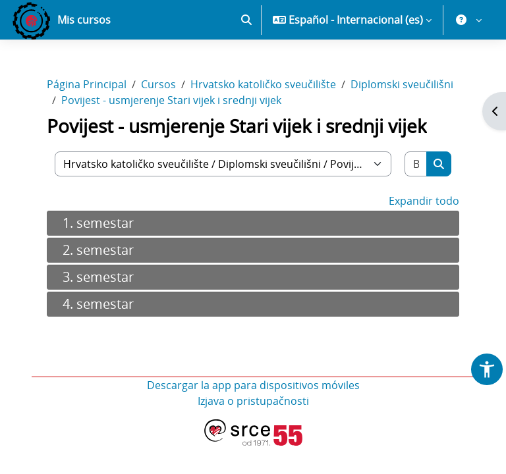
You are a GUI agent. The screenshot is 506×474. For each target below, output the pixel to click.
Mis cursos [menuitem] (84, 20)
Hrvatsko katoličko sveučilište (263, 84)
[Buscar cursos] (416, 163)
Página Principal (86, 84)
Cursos (158, 84)
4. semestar (98, 304)
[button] (246, 20)
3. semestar (98, 277)
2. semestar (98, 250)
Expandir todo (424, 201)
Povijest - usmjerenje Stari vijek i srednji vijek (171, 100)
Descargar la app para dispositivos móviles (253, 385)
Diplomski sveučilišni (402, 84)
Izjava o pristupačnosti (253, 401)
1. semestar (98, 223)
